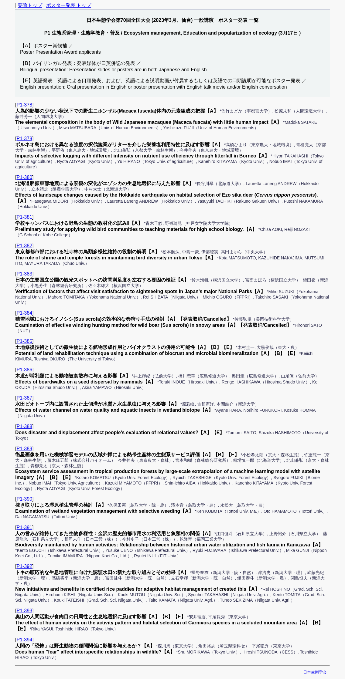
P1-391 (24, 527)
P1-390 (24, 499)
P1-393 (24, 610)
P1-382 (24, 245)
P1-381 (24, 217)
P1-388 (24, 426)
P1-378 (24, 104)
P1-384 (24, 313)
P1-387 (24, 397)
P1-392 (24, 566)
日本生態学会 (315, 672)
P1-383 (24, 273)
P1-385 (24, 341)
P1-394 (24, 639)
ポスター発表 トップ (68, 5)
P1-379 (24, 138)
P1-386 (24, 369)
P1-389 (24, 448)
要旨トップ (30, 5)
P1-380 (24, 177)
